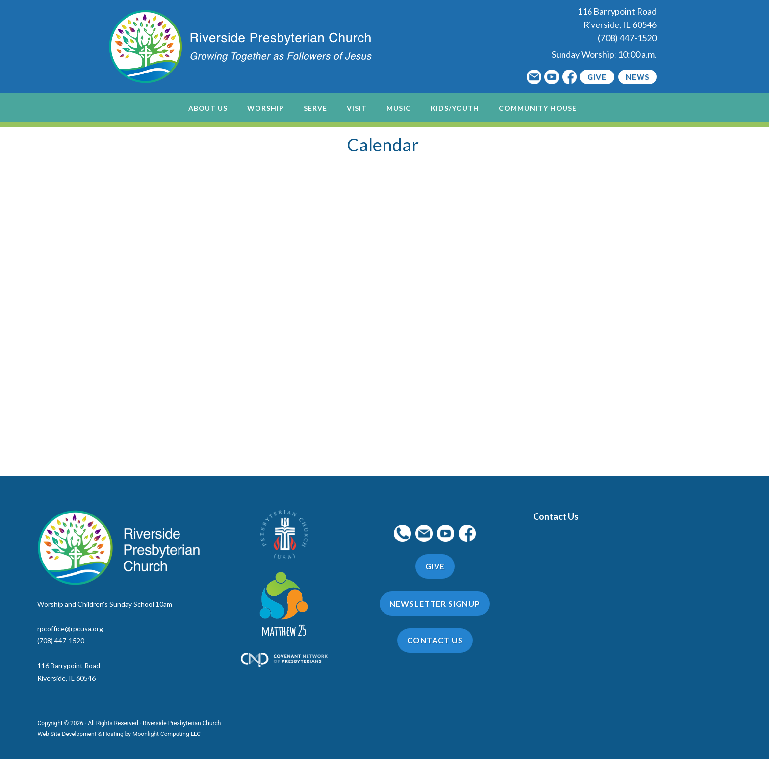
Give (597, 77)
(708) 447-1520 (627, 37)
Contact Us (556, 516)
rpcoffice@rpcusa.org (70, 628)
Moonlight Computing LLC (166, 734)
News (637, 77)
